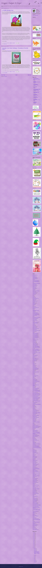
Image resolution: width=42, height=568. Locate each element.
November (35, 549)
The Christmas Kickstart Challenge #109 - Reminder (36, 90)
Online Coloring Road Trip (35, 440)
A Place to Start (34, 284)
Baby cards (34, 297)
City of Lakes (34, 331)
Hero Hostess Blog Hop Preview (36, 397)
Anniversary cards (34, 292)
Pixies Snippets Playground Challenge (37, 447)
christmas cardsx (34, 327)
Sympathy (34, 494)
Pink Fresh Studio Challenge (36, 446)
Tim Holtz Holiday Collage (35, 506)
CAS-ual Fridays (34, 319)
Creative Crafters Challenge (35, 346)
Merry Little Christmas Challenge (36, 426)
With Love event (34, 528)
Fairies (33, 362)
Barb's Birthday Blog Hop (35, 298)
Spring (33, 477)
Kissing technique (34, 413)
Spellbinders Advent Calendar (36, 475)
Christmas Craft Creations (35, 328)
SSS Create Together (35, 478)
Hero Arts (13, 64)
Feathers (34, 364)
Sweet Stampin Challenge (35, 493)
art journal (34, 294)
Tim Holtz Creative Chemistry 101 (36, 504)
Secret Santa (34, 461)
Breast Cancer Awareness (35, 307)
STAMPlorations (34, 481)
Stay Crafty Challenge (35, 482)
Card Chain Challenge (8, 50)
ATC (33, 295)
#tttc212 (33, 279)
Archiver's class (34, 293)
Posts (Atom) (5, 76)
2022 (34, 536)
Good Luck (34, 378)
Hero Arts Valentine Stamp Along (36, 394)
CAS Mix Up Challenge (35, 318)
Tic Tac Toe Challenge (35, 503)
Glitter (33, 377)
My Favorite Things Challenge (36, 432)
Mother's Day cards (35, 431)
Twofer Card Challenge (35, 511)
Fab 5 (33, 361)
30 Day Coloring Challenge (35, 281)
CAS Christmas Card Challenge (36, 317)
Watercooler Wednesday (35, 518)
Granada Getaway (35, 380)
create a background (35, 345)
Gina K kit (34, 374)
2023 (34, 535)
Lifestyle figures (34, 418)
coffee (33, 332)
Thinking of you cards (35, 502)
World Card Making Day (35, 529)
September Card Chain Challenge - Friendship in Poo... (37, 553)
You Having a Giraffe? (35, 97)
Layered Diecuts (34, 416)
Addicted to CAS (34, 286)
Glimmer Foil (34, 376)
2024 (34, 534)
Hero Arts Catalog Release (35, 388)
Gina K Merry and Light (35, 375)
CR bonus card (34, 341)
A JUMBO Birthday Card (7, 10)
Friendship (6, 72)
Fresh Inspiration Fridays (35, 368)
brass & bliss (34, 306)
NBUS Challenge (34, 436)
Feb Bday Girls (34, 365)
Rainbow (34, 455)
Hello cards (34, 386)
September (35, 550)
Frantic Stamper (34, 367)
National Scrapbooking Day (35, 435)
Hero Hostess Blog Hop (35, 396)
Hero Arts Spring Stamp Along (36, 393)
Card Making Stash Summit (35, 313)
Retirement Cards (34, 456)
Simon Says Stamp (35, 467)
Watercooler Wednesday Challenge (36, 519)
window (33, 526)
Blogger (22, 566)
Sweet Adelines (34, 491)
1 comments (13, 71)
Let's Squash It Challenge (35, 417)
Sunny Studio (34, 489)
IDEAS (33, 405)
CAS (33, 316)
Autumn (33, 296)
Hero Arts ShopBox (35, 392)
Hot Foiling (34, 403)
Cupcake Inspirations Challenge (36, 347)
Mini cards (34, 428)
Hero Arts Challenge (35, 389)
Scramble (34, 458)
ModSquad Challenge (35, 430)
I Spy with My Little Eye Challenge (36, 404)
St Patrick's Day (34, 479)
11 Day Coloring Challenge (35, 280)
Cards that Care (34, 315)
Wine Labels (34, 527)
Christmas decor (34, 329)
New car (33, 437)
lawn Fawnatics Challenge (35, 415)
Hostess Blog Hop (34, 402)
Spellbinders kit (34, 476)
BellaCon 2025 (34, 299)
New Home (34, 438)
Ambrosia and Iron (35, 84)
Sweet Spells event (35, 492)
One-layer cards (34, 439)
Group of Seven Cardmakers (36, 381)
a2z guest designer (35, 285)
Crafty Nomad (35, 94)
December (35, 548)
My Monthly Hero (34, 434)
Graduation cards (34, 379)
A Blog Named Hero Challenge (36, 283)
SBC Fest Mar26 (34, 457)
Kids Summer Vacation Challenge (36, 412)
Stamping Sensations (35, 480)
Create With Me (35, 99)
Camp (33, 309)
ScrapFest (34, 459)
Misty (33, 429)
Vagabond (34, 512)
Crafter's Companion (35, 343)
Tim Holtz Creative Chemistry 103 (36, 505)
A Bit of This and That (35, 78)
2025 (34, 533)
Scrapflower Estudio (35, 460)
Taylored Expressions (35, 496)
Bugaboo (34, 308)
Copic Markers (34, 340)
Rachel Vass (34, 454)
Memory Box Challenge (35, 425)
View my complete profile (35, 15)
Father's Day (34, 363)
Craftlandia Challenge (35, 344)
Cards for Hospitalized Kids (35, 314)
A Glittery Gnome (35, 92)
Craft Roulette (34, 342)
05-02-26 (34, 87)
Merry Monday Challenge (35, 427)
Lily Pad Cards (14, 50)
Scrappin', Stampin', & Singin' (11, 3)
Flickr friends (34, 366)
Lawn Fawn (34, 414)
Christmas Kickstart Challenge (36, 330)
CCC (4, 72)
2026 (34, 532)
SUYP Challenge (34, 490)
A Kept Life (34, 81)
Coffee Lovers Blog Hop (35, 333)
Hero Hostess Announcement (36, 395)
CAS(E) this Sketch (35, 320)
